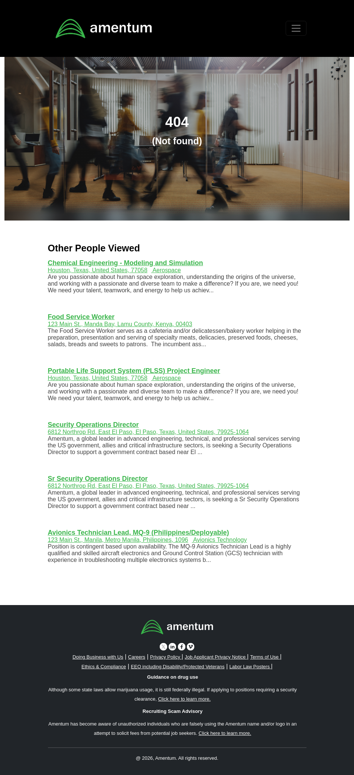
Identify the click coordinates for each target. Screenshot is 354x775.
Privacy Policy (166, 657)
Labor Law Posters (250, 666)
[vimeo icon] (190, 646)
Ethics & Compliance (103, 666)
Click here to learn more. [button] (184, 699)
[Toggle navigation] (296, 28)
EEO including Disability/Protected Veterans (177, 666)
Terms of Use (265, 657)
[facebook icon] (181, 646)
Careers (136, 657)
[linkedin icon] (172, 646)
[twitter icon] (163, 646)
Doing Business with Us (97, 657)
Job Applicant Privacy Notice (216, 657)
